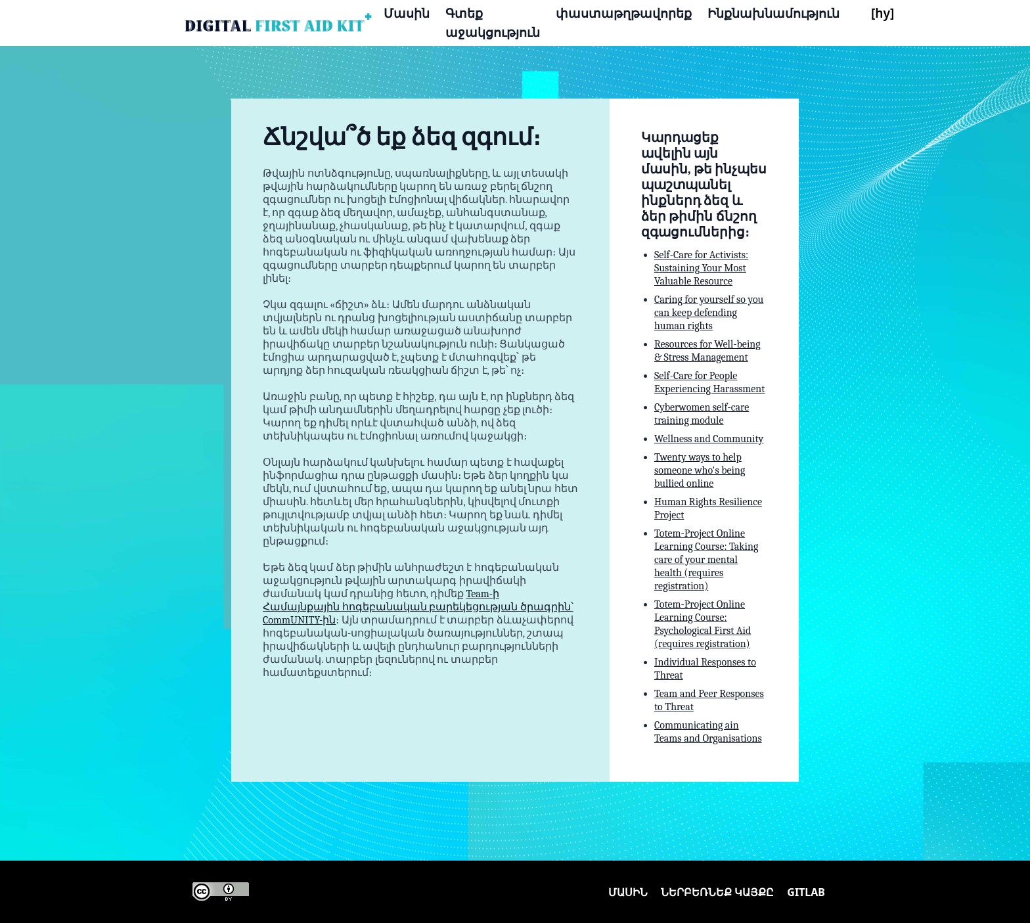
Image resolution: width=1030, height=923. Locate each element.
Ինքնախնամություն (773, 13)
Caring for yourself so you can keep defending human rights (708, 313)
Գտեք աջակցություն (492, 22)
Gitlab (806, 892)
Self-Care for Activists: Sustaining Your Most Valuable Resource (701, 268)
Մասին (407, 13)
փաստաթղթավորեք (624, 13)
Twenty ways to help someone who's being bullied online (699, 470)
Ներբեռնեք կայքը (717, 892)
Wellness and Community (708, 439)
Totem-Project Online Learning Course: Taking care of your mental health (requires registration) (706, 560)
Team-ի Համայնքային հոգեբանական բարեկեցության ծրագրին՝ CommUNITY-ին (418, 607)
